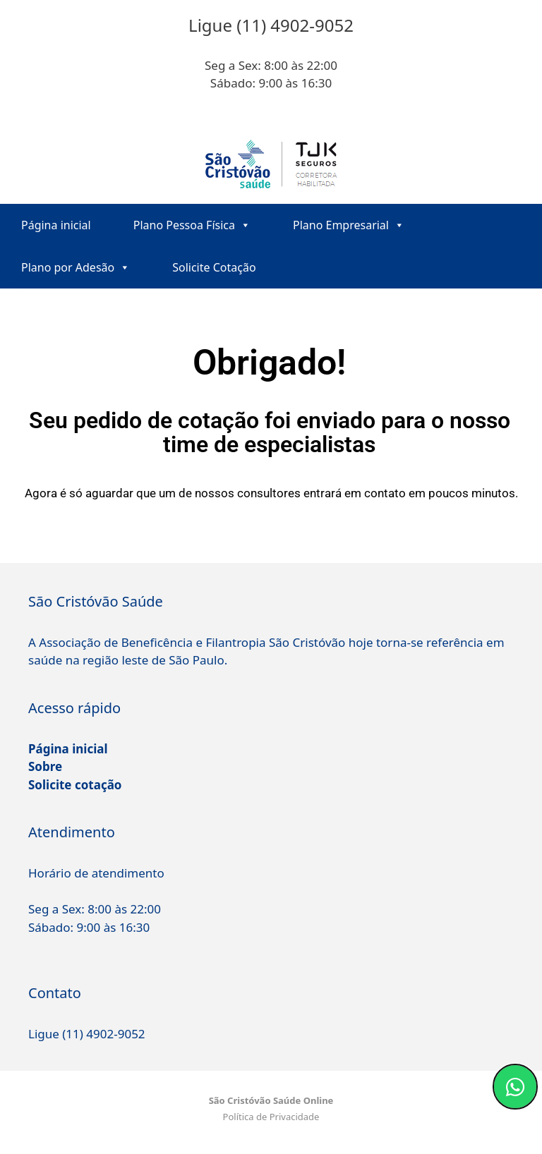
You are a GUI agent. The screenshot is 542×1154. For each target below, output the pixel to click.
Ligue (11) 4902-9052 (86, 1034)
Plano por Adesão (75, 267)
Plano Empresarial (348, 225)
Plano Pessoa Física (192, 225)
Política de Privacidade (271, 1116)
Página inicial (56, 225)
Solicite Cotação (213, 267)
